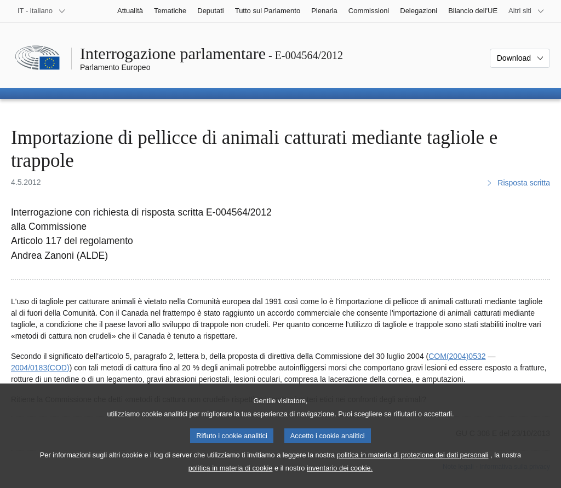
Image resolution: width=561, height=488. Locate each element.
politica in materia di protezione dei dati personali (413, 462)
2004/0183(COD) (40, 367)
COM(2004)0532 (456, 356)
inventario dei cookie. (340, 475)
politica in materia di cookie (230, 475)
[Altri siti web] (526, 11)
